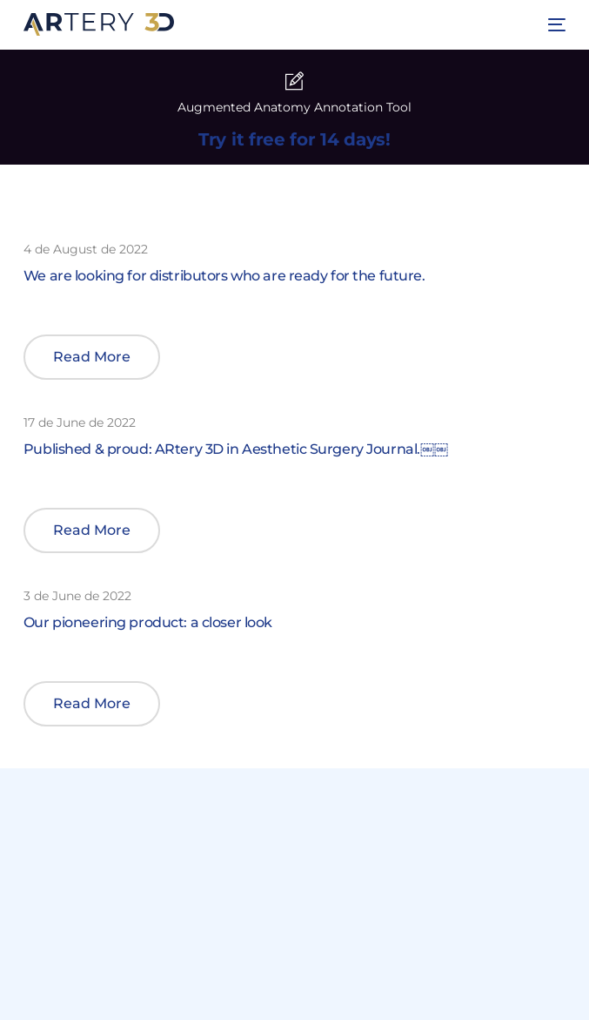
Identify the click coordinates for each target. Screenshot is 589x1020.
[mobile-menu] (554, 24)
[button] (91, 357)
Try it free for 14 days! (294, 139)
